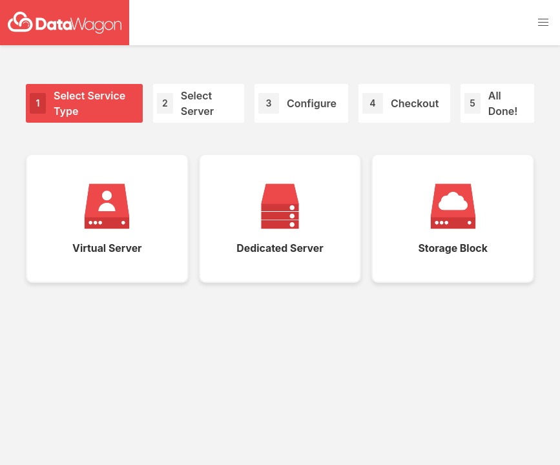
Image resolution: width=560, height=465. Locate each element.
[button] (543, 22)
